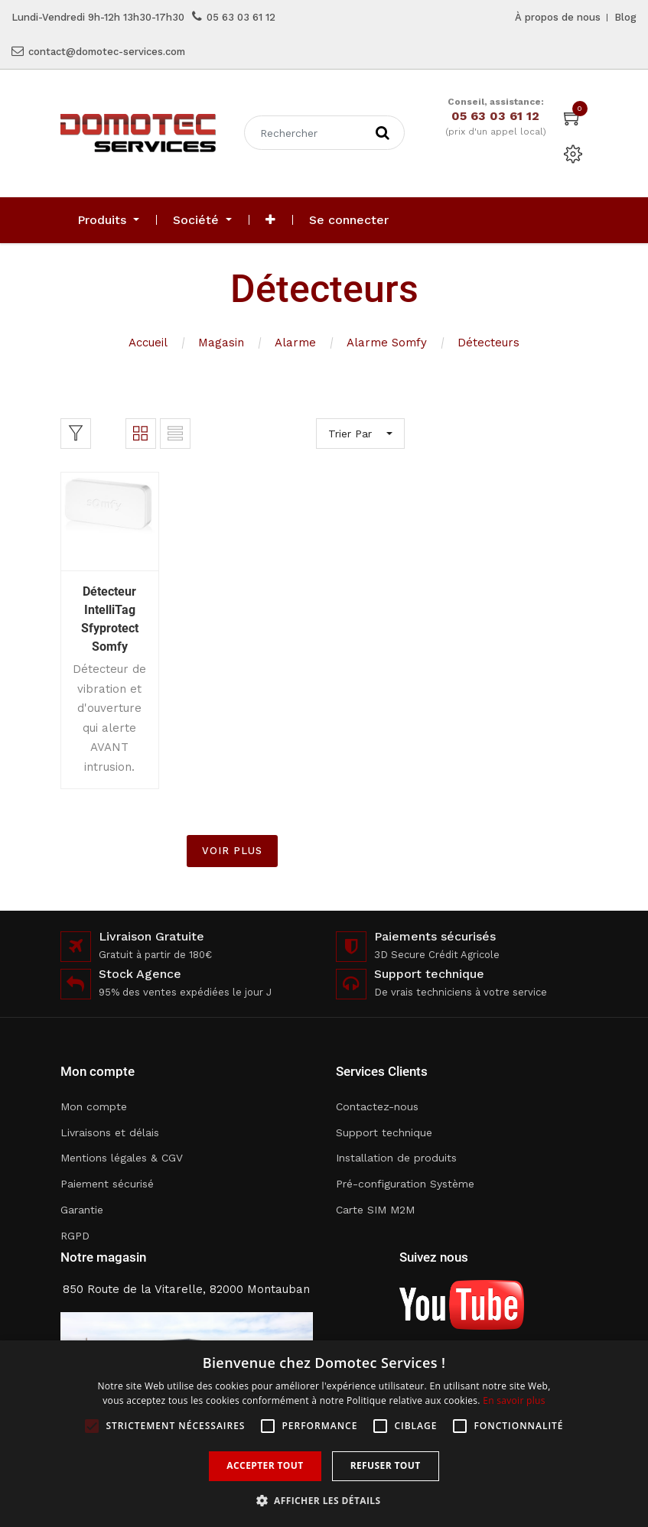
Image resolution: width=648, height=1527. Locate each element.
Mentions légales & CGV (121, 1158)
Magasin (221, 342)
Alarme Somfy (387, 342)
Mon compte (93, 1106)
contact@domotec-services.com (106, 51)
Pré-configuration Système (405, 1184)
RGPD (75, 1236)
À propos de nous (558, 17)
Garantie (81, 1210)
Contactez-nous (377, 1106)
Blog (625, 17)
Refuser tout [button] (385, 1465)
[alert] (324, 1433)
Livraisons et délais (109, 1132)
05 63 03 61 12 (241, 17)
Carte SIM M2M (375, 1210)
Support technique (384, 1132)
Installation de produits (396, 1158)
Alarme (295, 342)
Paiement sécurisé (107, 1184)
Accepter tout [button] (264, 1465)
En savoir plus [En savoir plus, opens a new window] (514, 1400)
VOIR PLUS (232, 850)
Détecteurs (488, 342)
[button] (270, 220)
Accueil (148, 342)
